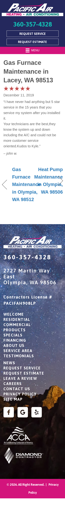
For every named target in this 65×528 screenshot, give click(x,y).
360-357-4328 (27, 257)
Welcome (13, 314)
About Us (14, 345)
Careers (12, 383)
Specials (13, 335)
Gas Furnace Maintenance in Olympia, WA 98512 (26, 184)
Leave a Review (20, 378)
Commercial (17, 324)
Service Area (17, 350)
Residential (16, 319)
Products (14, 330)
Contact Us (16, 389)
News (9, 363)
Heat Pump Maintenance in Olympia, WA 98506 (48, 181)
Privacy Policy (20, 394)
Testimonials (18, 356)
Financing (14, 340)
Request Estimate (23, 373)
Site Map (13, 399)
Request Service (22, 368)
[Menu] (32, 50)
